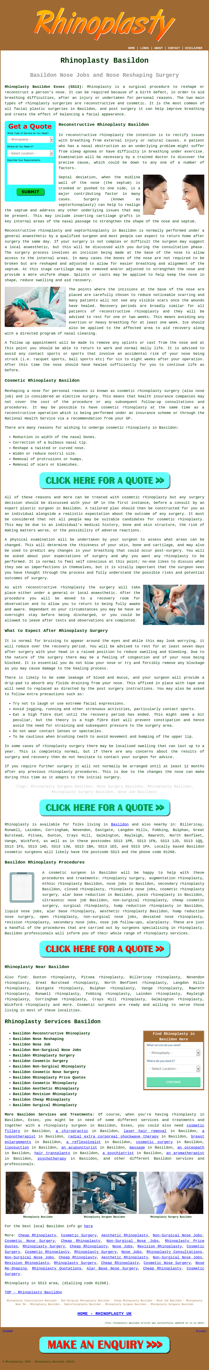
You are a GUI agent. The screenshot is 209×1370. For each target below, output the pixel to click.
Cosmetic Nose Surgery (30, 1241)
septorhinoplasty (91, 231)
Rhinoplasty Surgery (44, 1246)
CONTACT (174, 48)
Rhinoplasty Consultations (174, 1252)
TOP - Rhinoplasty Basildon (33, 1292)
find (22, 977)
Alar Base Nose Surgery (112, 1268)
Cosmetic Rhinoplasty (47, 1252)
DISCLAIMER (193, 48)
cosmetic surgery (154, 1142)
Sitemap (8, 1331)
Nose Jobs (122, 1246)
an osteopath (190, 1148)
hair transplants (52, 1153)
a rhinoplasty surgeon (62, 1125)
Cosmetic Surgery (79, 1235)
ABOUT (158, 48)
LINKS (144, 48)
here (88, 1226)
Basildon (120, 824)
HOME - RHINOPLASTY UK (104, 1313)
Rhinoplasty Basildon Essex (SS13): (44, 87)
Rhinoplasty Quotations (56, 1268)
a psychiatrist (118, 1153)
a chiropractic (72, 1131)
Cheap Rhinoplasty (37, 1235)
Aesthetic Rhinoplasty (124, 1235)
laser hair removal (145, 1131)
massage (137, 1148)
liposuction (17, 1148)
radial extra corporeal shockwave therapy (113, 1137)
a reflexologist (83, 1142)
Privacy (201, 1331)
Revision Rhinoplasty (159, 1246)
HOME (131, 48)
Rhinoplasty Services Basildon (53, 1022)
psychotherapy (52, 1159)
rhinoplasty (37, 103)
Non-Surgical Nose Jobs (177, 1235)
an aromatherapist (185, 1153)
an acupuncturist (79, 1148)
